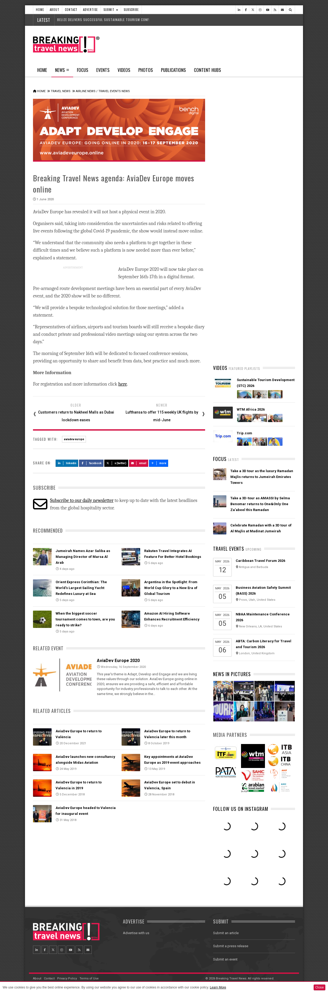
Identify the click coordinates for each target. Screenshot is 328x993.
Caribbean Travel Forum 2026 (260, 561)
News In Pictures (232, 674)
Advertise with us (136, 933)
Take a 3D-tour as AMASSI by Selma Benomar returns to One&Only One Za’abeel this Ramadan (260, 504)
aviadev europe (74, 439)
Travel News (60, 91)
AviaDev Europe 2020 (118, 660)
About (54, 9)
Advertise (90, 9)
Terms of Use (89, 978)
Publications (173, 70)
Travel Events (228, 548)
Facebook (91, 463)
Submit (110, 9)
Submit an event (225, 959)
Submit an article (226, 933)
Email (139, 463)
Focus (82, 70)
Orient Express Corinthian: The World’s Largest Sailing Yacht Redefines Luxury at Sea (81, 588)
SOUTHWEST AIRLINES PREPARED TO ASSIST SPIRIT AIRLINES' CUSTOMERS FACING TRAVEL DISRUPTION (261, 340)
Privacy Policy (67, 978)
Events (103, 70)
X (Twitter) (116, 463)
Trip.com (244, 433)
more (158, 463)
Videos (124, 70)
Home (40, 9)
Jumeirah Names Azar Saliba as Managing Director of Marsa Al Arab (83, 557)
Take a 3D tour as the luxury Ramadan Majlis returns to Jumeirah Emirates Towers (261, 477)
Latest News (233, 201)
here (122, 384)
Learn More (218, 987)
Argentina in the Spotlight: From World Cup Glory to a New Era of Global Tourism (170, 588)
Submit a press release (230, 946)
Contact (71, 9)
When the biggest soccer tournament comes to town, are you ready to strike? (85, 619)
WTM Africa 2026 (251, 409)
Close (319, 987)
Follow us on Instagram (240, 808)
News (62, 72)
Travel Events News (114, 91)
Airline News (86, 91)
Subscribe (131, 9)
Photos (145, 70)
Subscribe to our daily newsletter (82, 500)
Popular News (274, 201)
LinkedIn (66, 463)
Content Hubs (207, 70)
